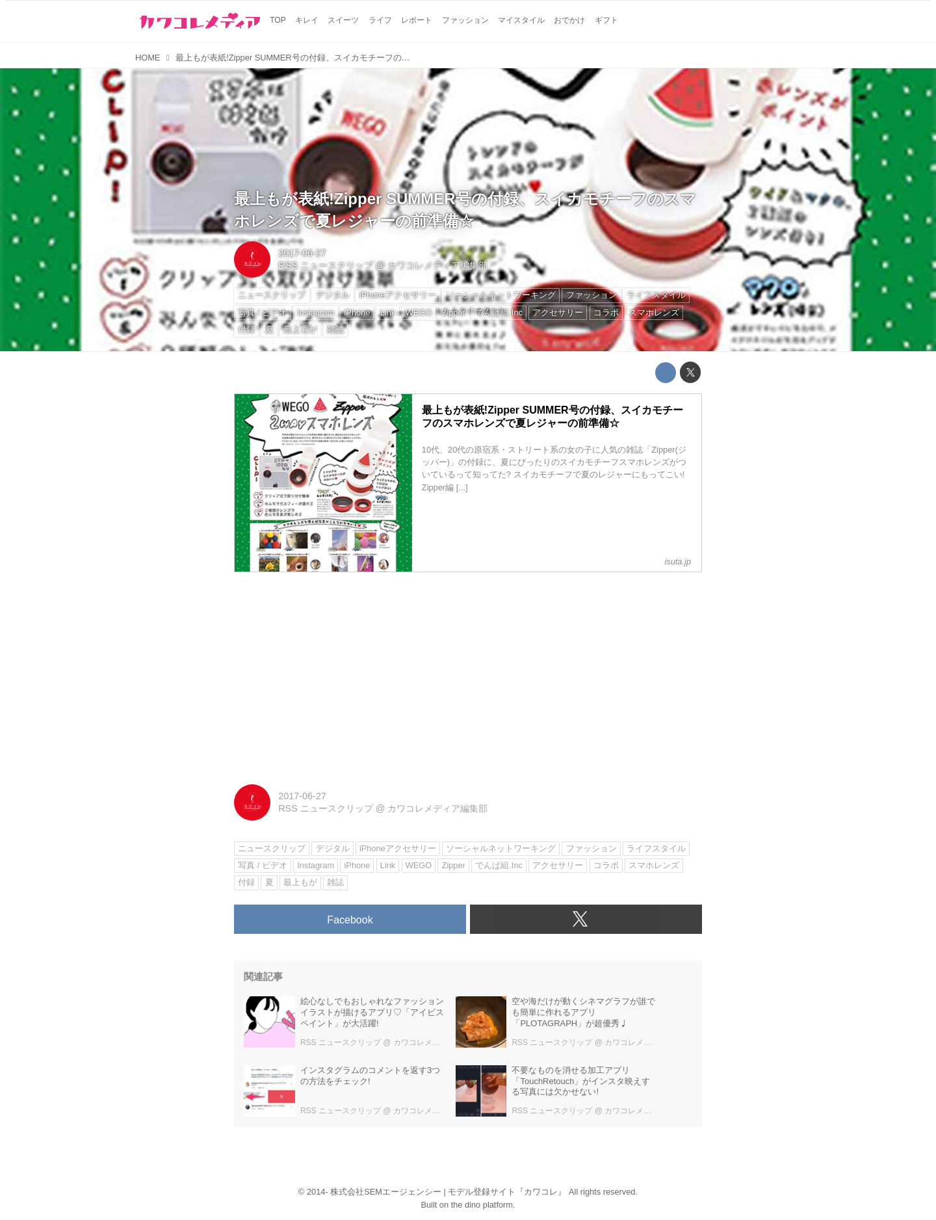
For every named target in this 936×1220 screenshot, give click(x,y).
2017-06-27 (302, 253)
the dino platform (482, 1205)
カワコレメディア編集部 (437, 265)
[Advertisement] (468, 674)
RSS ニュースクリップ (325, 265)
